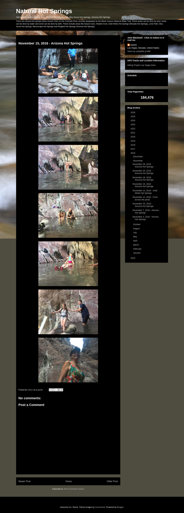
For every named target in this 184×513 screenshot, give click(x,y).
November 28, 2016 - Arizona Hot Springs (143, 165)
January (137, 253)
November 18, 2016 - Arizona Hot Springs (143, 178)
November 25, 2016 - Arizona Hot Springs (143, 172)
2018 (133, 145)
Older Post (112, 481)
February (137, 249)
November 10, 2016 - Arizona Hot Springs (143, 204)
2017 (133, 149)
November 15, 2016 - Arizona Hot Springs (143, 185)
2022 (133, 128)
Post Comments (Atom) (74, 489)
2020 (133, 137)
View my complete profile (139, 51)
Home (69, 481)
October (137, 224)
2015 (133, 258)
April (135, 240)
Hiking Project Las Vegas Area (141, 65)
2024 (133, 120)
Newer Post (25, 481)
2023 (133, 124)
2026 (133, 112)
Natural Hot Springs (44, 11)
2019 (133, 141)
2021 (133, 132)
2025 (133, 116)
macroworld (100, 507)
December (138, 156)
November (138, 161)
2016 (133, 153)
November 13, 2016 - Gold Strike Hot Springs (145, 191)
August (136, 228)
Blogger (120, 507)
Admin (133, 45)
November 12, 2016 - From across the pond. (145, 198)
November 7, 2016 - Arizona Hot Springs (145, 211)
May (135, 236)
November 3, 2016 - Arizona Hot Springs (145, 218)
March (136, 245)
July (135, 232)
